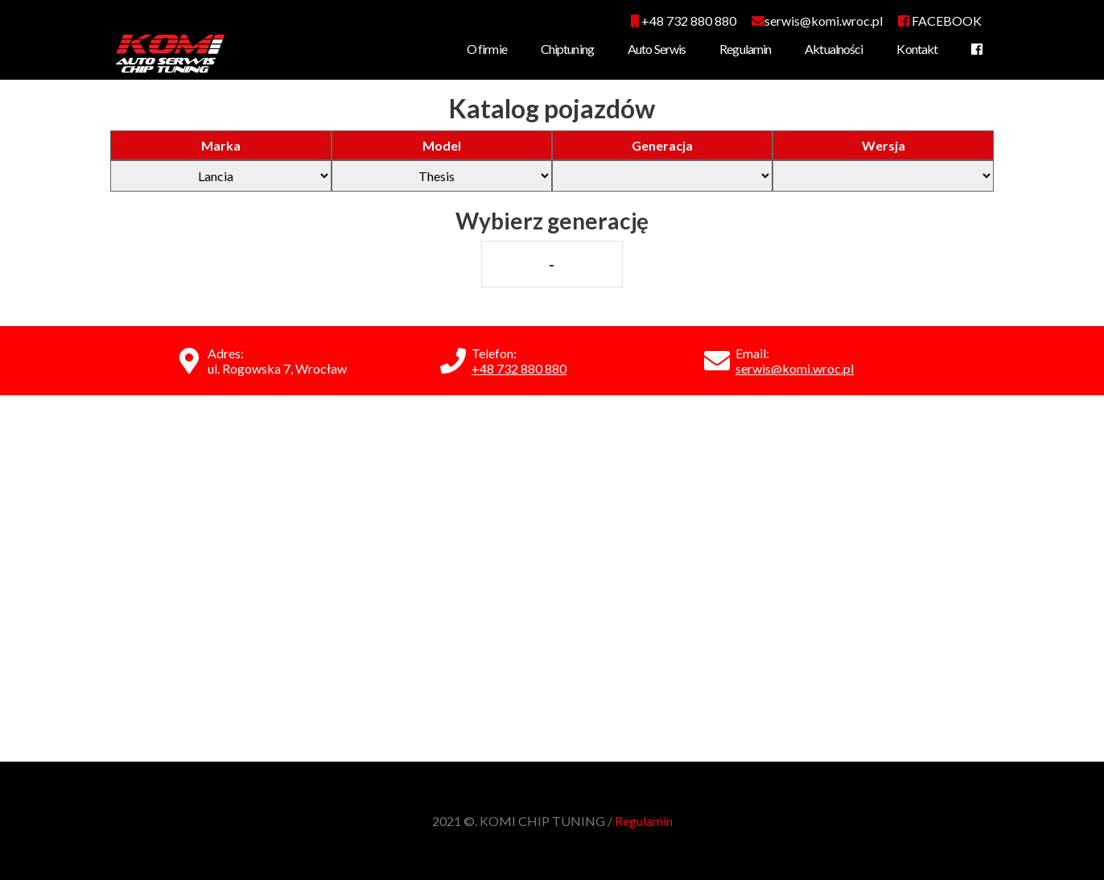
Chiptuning (567, 48)
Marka (221, 145)
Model (441, 145)
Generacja (662, 145)
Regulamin (745, 48)
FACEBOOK (940, 20)
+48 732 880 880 (683, 20)
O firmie (487, 48)
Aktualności (834, 48)
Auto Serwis (657, 48)
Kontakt (916, 48)
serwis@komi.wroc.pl (794, 368)
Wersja (883, 145)
